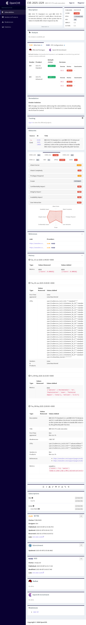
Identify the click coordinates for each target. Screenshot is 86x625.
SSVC (73, 160)
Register (81, 3)
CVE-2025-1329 (35, 2)
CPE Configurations (55, 45)
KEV (47, 160)
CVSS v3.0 (68, 155)
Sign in (71, 3)
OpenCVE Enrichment (57, 50)
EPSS (59, 160)
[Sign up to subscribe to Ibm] (79, 498)
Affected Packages (37, 50)
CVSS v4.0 (35, 155)
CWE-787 (36, 612)
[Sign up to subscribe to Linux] (79, 506)
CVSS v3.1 (52, 155)
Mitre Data (35, 45)
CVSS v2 (34, 160)
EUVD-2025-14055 (39, 142)
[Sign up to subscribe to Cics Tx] (79, 501)
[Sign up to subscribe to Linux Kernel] (79, 509)
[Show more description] (45, 26)
